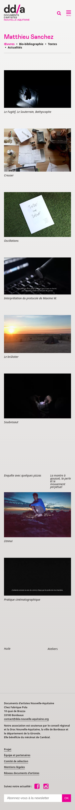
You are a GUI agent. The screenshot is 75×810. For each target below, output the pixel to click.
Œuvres (9, 44)
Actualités (15, 47)
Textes (52, 44)
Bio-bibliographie (31, 44)
